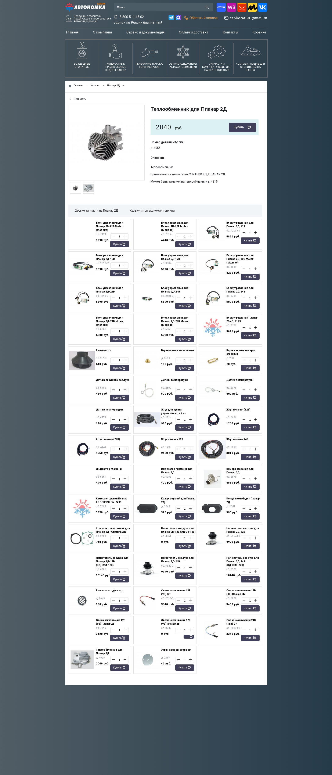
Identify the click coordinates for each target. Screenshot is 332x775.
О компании (102, 32)
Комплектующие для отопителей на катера (250, 67)
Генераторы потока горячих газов (149, 65)
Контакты (230, 32)
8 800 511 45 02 (132, 17)
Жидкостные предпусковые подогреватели (115, 67)
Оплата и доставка (193, 32)
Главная (72, 32)
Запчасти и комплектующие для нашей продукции (216, 67)
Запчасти (78, 98)
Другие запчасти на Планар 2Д (96, 210)
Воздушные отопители (82, 65)
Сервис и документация (145, 32)
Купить (239, 127)
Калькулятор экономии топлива (152, 210)
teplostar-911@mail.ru (248, 18)
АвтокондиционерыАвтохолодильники (183, 65)
